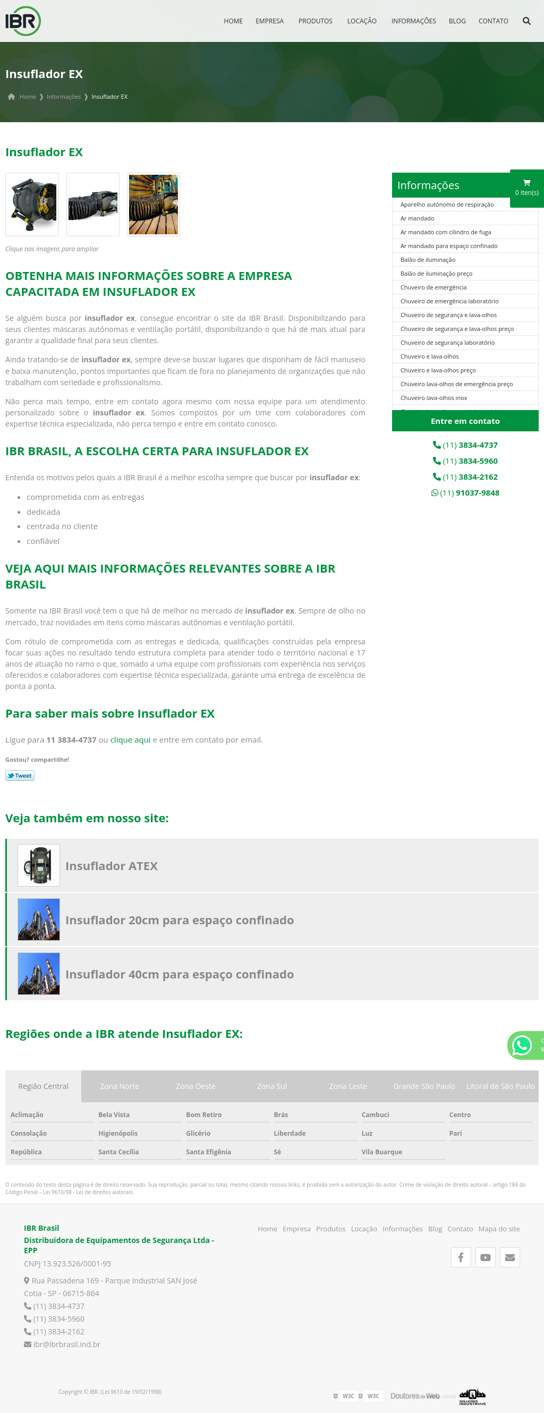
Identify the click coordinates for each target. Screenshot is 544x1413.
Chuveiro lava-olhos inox (434, 398)
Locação (362, 20)
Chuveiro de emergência (434, 287)
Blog (457, 20)
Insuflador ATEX (111, 865)
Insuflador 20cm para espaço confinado (179, 919)
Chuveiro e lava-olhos (430, 356)
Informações (414, 20)
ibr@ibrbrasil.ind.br (62, 1344)
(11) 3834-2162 (54, 1331)
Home (233, 20)
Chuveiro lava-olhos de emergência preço (457, 384)
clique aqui (130, 739)
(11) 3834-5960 (54, 1319)
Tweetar (20, 775)
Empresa (270, 20)
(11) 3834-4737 (54, 1306)
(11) (465, 444)
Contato (493, 20)
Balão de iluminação (428, 259)
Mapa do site (499, 1228)
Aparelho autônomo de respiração (447, 204)
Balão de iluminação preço (437, 273)
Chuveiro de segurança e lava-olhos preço (457, 329)
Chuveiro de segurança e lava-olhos (449, 315)
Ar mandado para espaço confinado (449, 246)
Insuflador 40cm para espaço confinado (179, 974)
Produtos (316, 20)
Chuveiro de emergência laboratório (450, 301)
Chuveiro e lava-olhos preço (438, 370)
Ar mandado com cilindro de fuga (446, 232)
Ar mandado (418, 218)
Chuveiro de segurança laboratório (448, 342)
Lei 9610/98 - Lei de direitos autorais (88, 1192)
